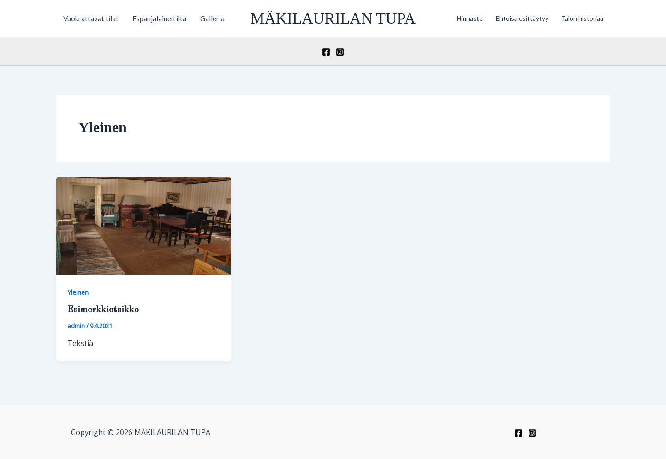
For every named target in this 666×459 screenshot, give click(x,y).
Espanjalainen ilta (159, 18)
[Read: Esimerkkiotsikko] (143, 225)
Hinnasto (470, 18)
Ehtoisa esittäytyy (522, 18)
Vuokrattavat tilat (91, 18)
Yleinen (78, 292)
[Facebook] (326, 52)
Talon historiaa (582, 18)
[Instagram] (340, 52)
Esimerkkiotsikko (103, 310)
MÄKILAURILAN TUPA (333, 18)
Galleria (212, 18)
